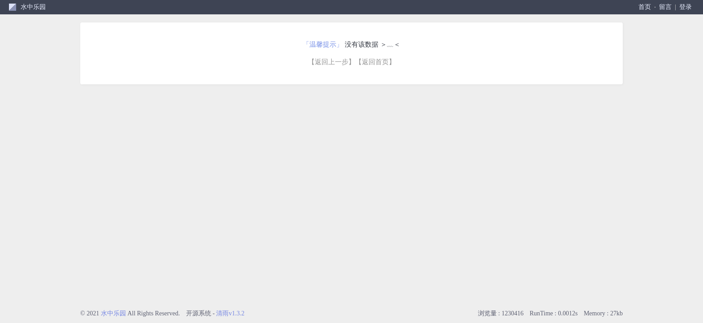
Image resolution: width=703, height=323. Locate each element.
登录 (685, 7)
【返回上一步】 (331, 61)
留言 (665, 7)
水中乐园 (33, 7)
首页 (644, 7)
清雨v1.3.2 (230, 313)
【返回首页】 (375, 61)
